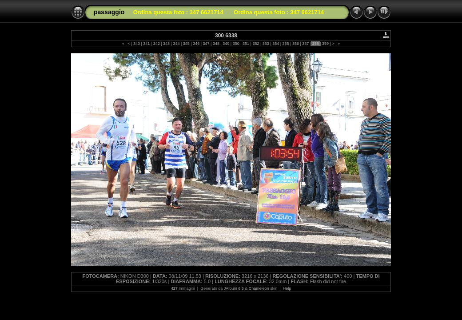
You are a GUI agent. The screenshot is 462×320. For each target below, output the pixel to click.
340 (136, 43)
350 (235, 43)
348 (215, 43)
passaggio (109, 12)
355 (285, 43)
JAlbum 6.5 (234, 288)
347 (206, 43)
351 (246, 43)
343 (166, 43)
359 (325, 43)
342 (156, 43)
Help (287, 288)
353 (265, 43)
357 (305, 43)
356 (295, 43)
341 (146, 43)
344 (176, 43)
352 (255, 43)
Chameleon (259, 288)
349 (226, 43)
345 (186, 43)
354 (275, 43)
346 (196, 43)
